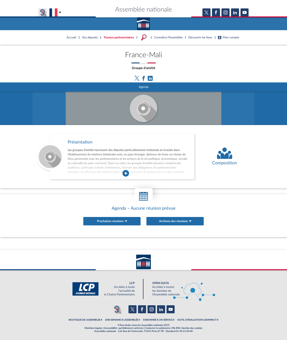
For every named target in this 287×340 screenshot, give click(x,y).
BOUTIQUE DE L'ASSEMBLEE (84, 320)
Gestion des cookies (192, 328)
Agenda (143, 87)
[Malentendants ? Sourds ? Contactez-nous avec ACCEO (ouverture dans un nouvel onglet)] (116, 309)
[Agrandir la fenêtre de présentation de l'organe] (125, 173)
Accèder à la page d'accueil (143, 22)
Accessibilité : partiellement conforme (123, 328)
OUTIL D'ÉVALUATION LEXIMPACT (197, 320)
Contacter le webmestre (157, 328)
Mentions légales (93, 328)
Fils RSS (176, 328)
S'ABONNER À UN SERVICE (158, 320)
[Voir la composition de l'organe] (224, 157)
